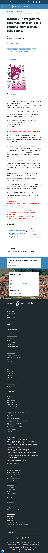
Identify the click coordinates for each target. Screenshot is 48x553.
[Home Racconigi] (19, 6)
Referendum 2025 (11, 384)
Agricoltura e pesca (11, 332)
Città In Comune (35, 544)
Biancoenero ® (15, 549)
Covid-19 (9, 380)
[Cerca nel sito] (39, 6)
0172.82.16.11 (12, 413)
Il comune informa (11, 373)
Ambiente (9, 334)
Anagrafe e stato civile (12, 336)
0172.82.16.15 (17, 236)
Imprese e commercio (11, 351)
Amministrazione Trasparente (13, 470)
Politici (8, 324)
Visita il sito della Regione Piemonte (15, 510)
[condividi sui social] (10, 43)
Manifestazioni (19, 11)
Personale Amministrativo (12, 322)
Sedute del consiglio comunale (13, 377)
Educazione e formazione (12, 346)
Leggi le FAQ (9, 476)
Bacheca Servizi (10, 485)
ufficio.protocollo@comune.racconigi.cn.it (19, 421)
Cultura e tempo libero (12, 344)
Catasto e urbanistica (11, 342)
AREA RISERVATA (23, 551)
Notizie (8, 369)
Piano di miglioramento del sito (13, 474)
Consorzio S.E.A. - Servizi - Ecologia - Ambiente (17, 524)
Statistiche (9, 500)
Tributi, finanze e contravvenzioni (14, 357)
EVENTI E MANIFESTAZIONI (17, 231)
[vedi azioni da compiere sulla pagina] (17, 43)
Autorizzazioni (10, 340)
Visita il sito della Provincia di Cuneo (15, 512)
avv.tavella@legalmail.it (14, 463)
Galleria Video (10, 402)
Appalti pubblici (10, 338)
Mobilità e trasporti (11, 353)
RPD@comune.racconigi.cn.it (16, 462)
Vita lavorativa (10, 361)
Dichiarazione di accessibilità (13, 472)
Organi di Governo (11, 311)
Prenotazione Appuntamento (13, 478)
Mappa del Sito (10, 502)
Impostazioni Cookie (11, 493)
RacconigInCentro (11, 518)
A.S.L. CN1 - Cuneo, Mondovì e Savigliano (16, 522)
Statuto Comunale (11, 487)
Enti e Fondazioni (10, 320)
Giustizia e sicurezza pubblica (13, 349)
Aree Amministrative (11, 313)
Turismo (8, 359)
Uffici (8, 315)
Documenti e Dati (11, 317)
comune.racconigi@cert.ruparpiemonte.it (18, 420)
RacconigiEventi (10, 516)
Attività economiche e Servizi (13, 404)
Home (8, 11)
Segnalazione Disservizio (12, 481)
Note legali (9, 491)
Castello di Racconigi (11, 514)
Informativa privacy (11, 489)
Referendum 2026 (11, 386)
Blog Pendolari (10, 520)
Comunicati (9, 375)
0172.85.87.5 (12, 415)
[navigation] (2, 6)
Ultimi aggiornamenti (11, 498)
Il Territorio (9, 398)
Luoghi (8, 396)
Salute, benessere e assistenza (13, 355)
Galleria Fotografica (11, 400)
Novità (12, 11)
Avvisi (8, 382)
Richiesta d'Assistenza (12, 483)
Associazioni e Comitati (12, 406)
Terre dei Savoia (10, 527)
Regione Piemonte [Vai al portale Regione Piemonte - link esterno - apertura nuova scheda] (10, 1)
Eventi (8, 394)
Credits (8, 495)
